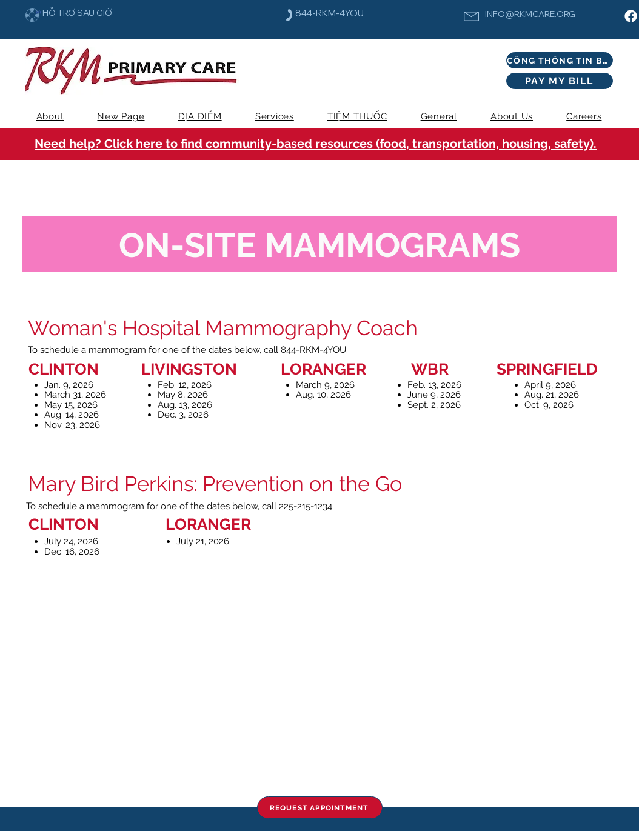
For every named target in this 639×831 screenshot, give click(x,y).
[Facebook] (631, 16)
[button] (274, 116)
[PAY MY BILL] (559, 81)
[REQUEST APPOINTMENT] (320, 807)
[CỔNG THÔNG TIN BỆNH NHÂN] (559, 60)
